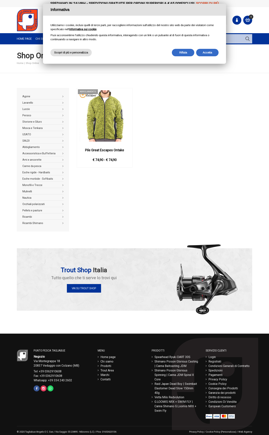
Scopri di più (207, 3)
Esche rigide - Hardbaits (36, 172)
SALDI (26, 140)
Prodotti (106, 365)
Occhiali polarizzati (33, 204)
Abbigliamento (31, 147)
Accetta (207, 52)
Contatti (106, 378)
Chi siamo (107, 360)
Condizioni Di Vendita (222, 401)
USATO (26, 134)
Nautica (26, 197)
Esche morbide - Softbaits (37, 178)
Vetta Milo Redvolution (169, 396)
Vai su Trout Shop (84, 288)
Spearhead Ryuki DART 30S (172, 356)
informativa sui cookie (82, 29)
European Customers (222, 405)
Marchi (105, 374)
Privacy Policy (217, 378)
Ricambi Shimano (32, 223)
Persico (26, 115)
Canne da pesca (31, 166)
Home (20, 63)
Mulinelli (27, 191)
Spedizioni (215, 369)
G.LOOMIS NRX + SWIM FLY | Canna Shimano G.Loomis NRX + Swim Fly (175, 405)
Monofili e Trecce (32, 185)
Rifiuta (183, 52)
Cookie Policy (217, 383)
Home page (24, 38)
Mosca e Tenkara (32, 128)
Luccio (26, 109)
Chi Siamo (42, 38)
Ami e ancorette (31, 159)
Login (212, 356)
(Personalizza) (228, 430)
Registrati (214, 360)
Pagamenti (215, 374)
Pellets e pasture (32, 210)
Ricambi (27, 216)
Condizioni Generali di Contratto (229, 365)
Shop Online (32, 63)
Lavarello (27, 102)
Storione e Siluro (32, 121)
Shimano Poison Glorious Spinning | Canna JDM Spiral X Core (174, 374)
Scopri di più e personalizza (71, 52)
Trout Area (107, 369)
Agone (26, 96)
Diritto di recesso (219, 396)
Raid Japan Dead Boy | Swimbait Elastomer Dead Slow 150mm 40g (175, 387)
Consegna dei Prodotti (223, 387)
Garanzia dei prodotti (222, 392)
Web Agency (245, 430)
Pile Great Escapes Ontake (104, 150)
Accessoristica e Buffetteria (38, 153)
